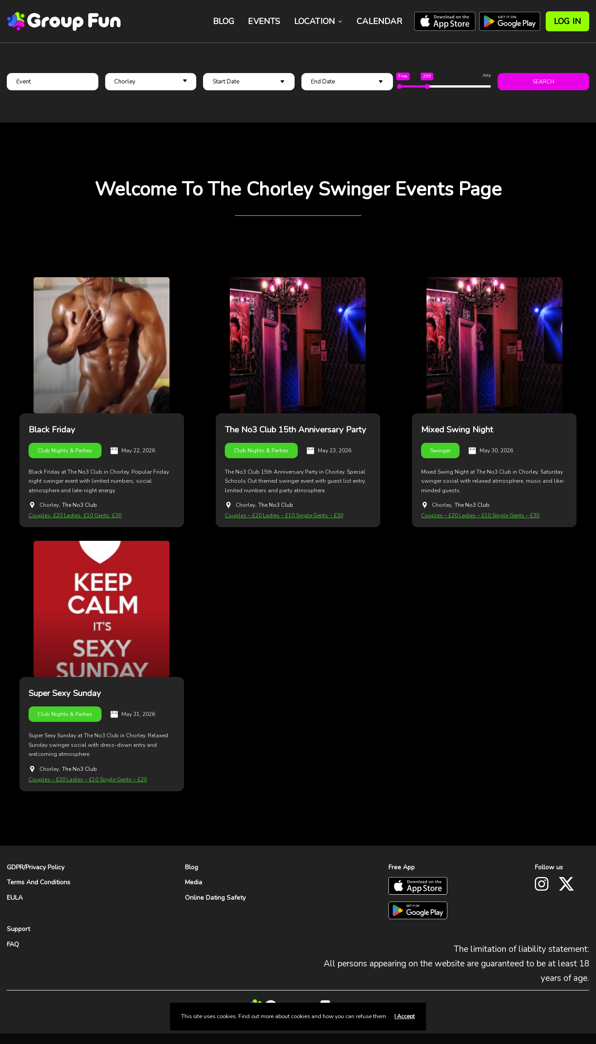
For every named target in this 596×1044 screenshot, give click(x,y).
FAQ (13, 944)
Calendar (379, 21)
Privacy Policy (44, 867)
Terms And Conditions (38, 882)
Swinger (440, 450)
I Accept (404, 1016)
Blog (224, 21)
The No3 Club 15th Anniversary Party (296, 430)
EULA (15, 897)
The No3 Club (79, 505)
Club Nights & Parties (65, 450)
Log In (567, 21)
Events (264, 21)
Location (319, 21)
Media (193, 882)
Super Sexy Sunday (65, 693)
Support (18, 928)
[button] (151, 81)
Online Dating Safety (215, 897)
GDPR (15, 867)
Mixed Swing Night (457, 430)
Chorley (49, 505)
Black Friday (52, 430)
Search (543, 81)
